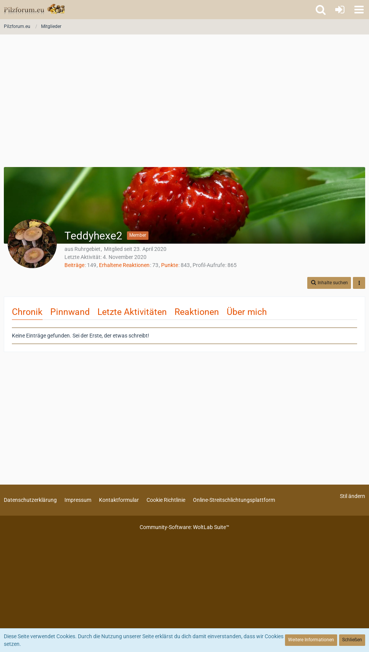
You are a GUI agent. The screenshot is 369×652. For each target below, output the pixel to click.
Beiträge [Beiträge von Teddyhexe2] (74, 265)
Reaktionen (197, 312)
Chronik (27, 312)
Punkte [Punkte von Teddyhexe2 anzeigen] (169, 265)
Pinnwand (70, 312)
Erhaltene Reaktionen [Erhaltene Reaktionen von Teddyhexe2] (124, 265)
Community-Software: (184, 527)
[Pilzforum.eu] (34, 9)
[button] (359, 9)
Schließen (352, 639)
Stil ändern (352, 496)
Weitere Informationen (311, 639)
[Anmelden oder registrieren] (340, 9)
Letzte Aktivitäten (132, 312)
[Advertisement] (184, 103)
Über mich (247, 312)
